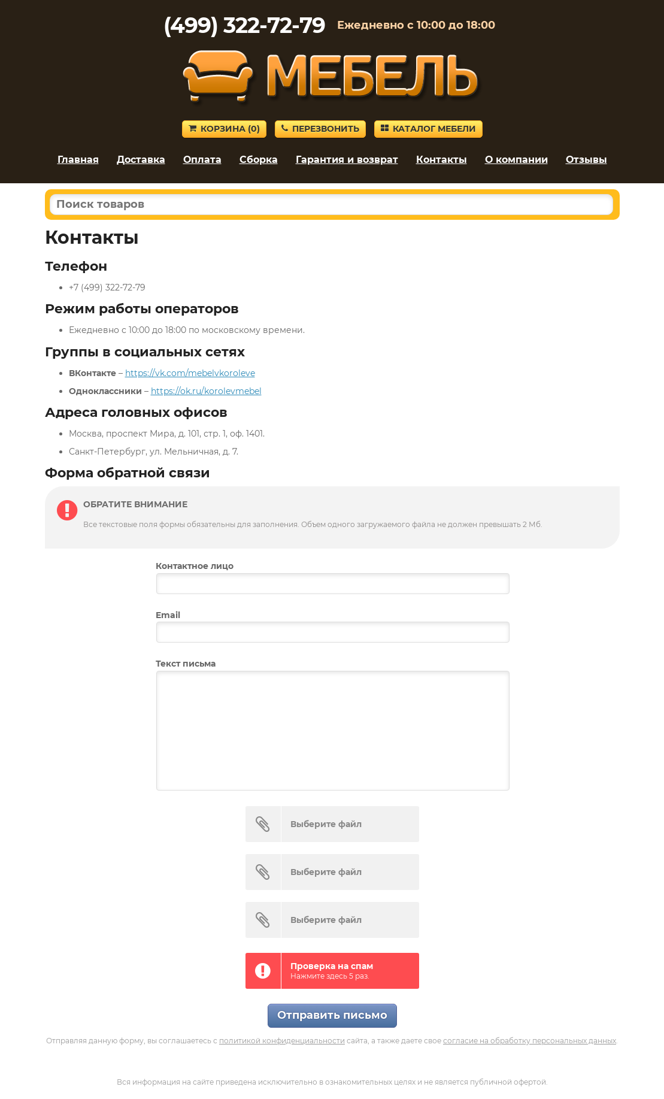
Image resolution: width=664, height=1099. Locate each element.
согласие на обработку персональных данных (529, 1040)
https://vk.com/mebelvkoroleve (190, 373)
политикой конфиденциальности (282, 1040)
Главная (78, 159)
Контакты (441, 159)
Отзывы (586, 159)
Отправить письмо (332, 1015)
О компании (516, 159)
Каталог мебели (428, 128)
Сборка (258, 159)
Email (168, 615)
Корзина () (224, 128)
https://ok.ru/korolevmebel (206, 391)
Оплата (202, 159)
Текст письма (186, 663)
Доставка (141, 159)
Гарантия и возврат (347, 159)
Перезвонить (320, 128)
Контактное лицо (195, 566)
